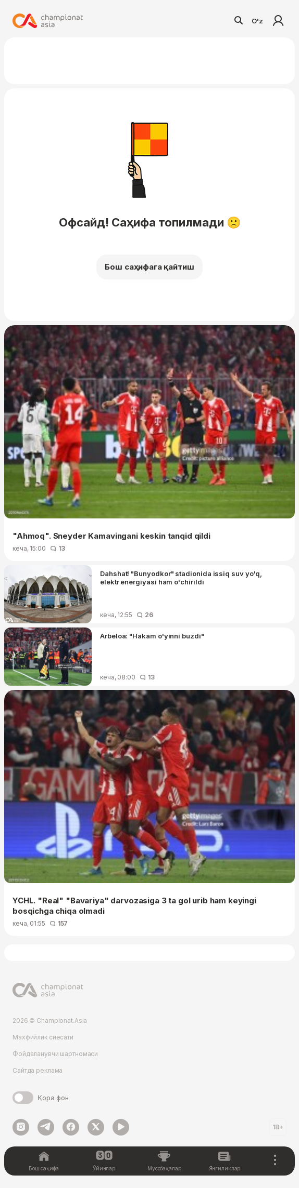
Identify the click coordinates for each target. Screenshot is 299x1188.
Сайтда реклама (38, 1070)
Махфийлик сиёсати (43, 1037)
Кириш (278, 21)
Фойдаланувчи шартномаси (55, 1054)
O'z (257, 21)
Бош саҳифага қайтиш (149, 267)
